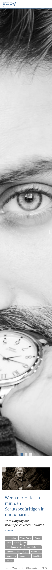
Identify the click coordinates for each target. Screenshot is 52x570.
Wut (24, 542)
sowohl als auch (33, 547)
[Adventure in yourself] (9, 3)
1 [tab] (22, 454)
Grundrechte (24, 556)
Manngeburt (12, 538)
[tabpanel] (26, 232)
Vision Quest (25, 538)
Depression (35, 551)
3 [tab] (30, 454)
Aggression (11, 556)
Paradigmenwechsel (15, 547)
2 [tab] (26, 454)
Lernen (9, 560)
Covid (16, 542)
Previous (3, 231)
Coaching (37, 556)
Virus (9, 542)
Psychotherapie (13, 551)
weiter (10, 530)
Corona (37, 538)
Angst (25, 551)
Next (49, 231)
